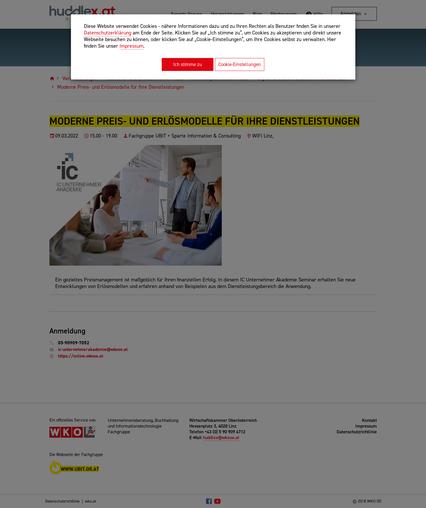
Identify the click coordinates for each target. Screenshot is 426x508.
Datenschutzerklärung (107, 32)
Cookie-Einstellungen (239, 64)
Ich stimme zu (187, 64)
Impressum (131, 46)
